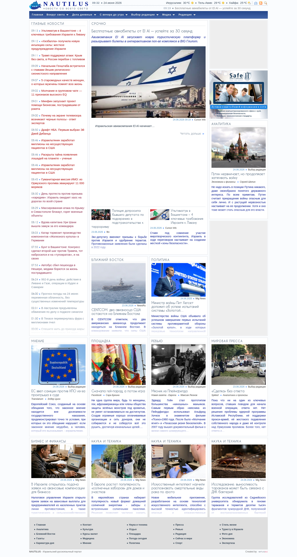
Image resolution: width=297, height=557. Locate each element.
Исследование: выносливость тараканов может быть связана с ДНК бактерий (237, 488)
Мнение (87, 543)
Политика (134, 543)
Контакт (87, 524)
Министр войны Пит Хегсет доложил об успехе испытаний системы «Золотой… (175, 306)
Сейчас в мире (183, 538)
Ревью (179, 529)
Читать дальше (190, 133)
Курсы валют (90, 534)
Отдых (133, 529)
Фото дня (227, 534)
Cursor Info (200, 119)
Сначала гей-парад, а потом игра (118, 391)
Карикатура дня (45, 543)
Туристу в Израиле (232, 529)
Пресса (179, 524)
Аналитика (42, 529)
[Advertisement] (238, 44)
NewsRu (141, 305)
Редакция (180, 534)
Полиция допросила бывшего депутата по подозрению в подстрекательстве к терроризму (117, 218)
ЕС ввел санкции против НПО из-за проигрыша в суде (58, 393)
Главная (41, 524)
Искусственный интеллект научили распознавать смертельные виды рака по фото (178, 488)
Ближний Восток (45, 534)
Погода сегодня (138, 538)
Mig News (200, 298)
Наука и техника (138, 524)
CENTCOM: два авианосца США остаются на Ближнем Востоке (116, 311)
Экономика (228, 538)
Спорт (178, 543)
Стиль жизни (229, 524)
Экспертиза (228, 543)
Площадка (135, 534)
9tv (108, 232)
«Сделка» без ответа (227, 391)
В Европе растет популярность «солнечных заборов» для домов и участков (117, 488)
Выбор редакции (257, 169)
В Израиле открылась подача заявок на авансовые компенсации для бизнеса (58, 488)
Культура (88, 529)
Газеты (40, 538)
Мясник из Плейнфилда (169, 391)
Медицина (88, 538)
